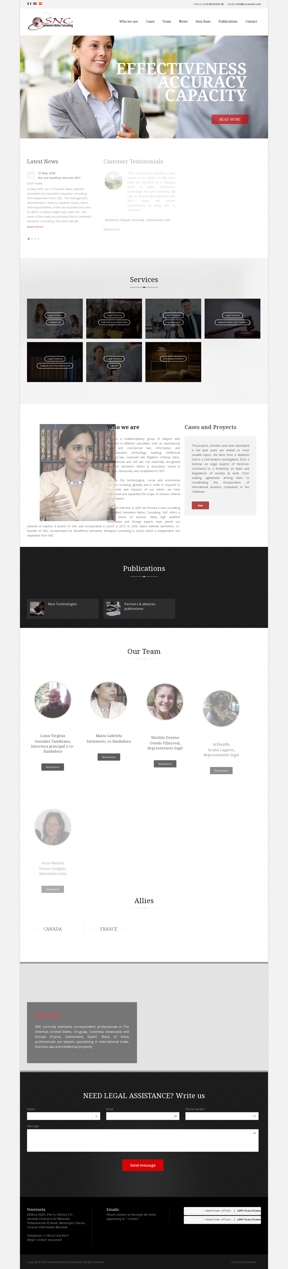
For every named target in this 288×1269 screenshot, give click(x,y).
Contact (251, 21)
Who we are (128, 21)
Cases (150, 21)
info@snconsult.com (248, 4)
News (183, 21)
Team (166, 21)
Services (144, 279)
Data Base (203, 21)
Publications (228, 21)
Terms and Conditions (243, 1262)
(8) (195, 1211)
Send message (143, 1165)
